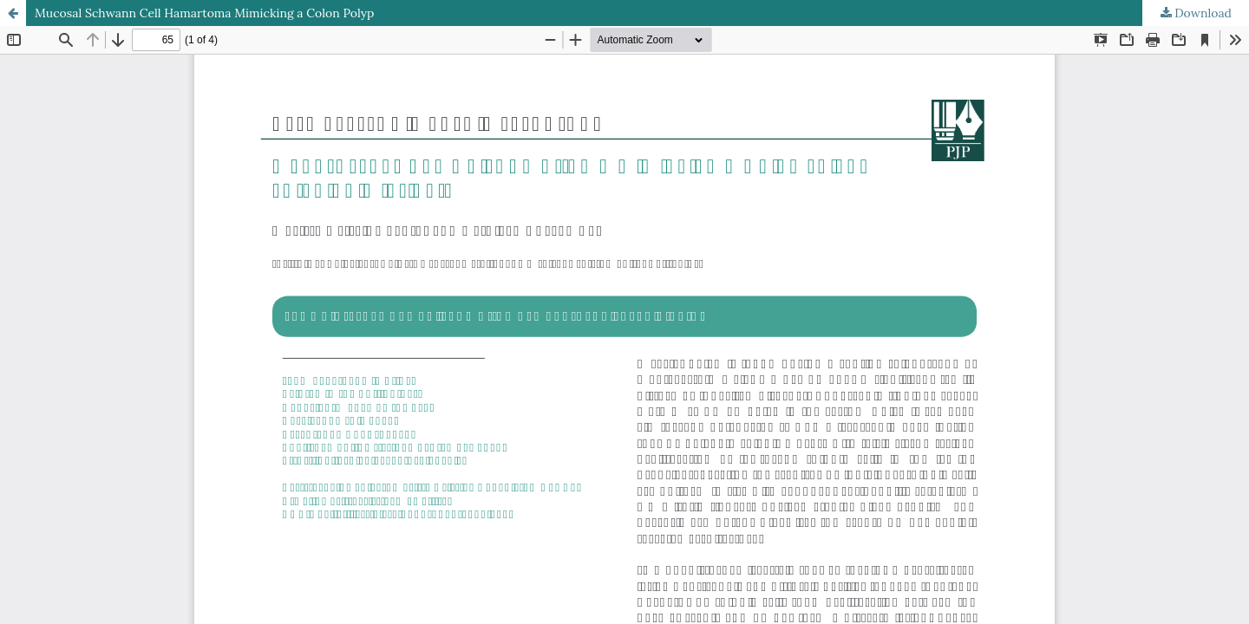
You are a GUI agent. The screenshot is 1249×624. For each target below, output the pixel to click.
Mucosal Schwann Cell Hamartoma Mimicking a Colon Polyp (204, 13)
